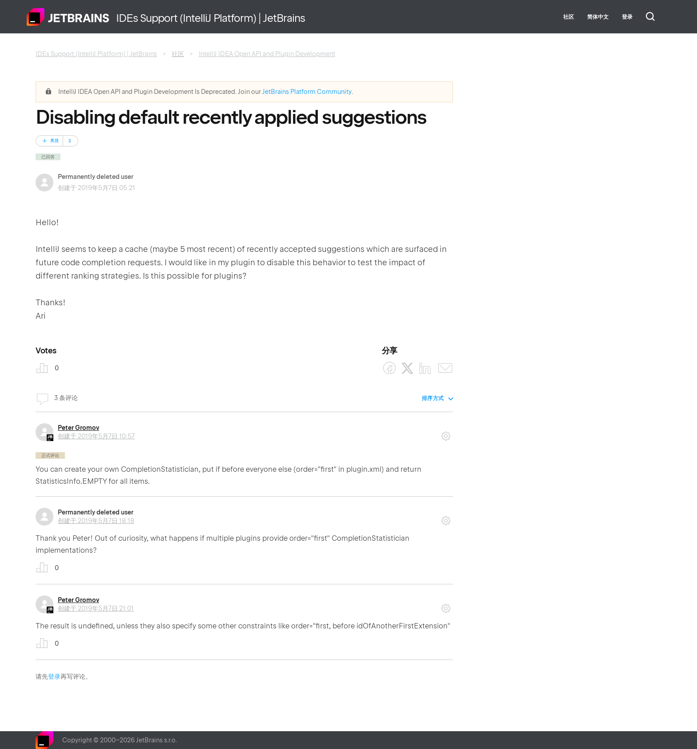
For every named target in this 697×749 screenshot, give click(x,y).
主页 (68, 17)
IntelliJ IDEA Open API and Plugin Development (267, 53)
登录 (54, 676)
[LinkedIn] (425, 368)
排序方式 (433, 398)
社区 (568, 17)
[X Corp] (407, 368)
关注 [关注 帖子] (54, 140)
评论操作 (446, 433)
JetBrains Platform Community (307, 91)
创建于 (96, 436)
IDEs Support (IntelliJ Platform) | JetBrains (96, 53)
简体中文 (598, 17)
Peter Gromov (78, 427)
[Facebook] (389, 368)
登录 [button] (627, 17)
